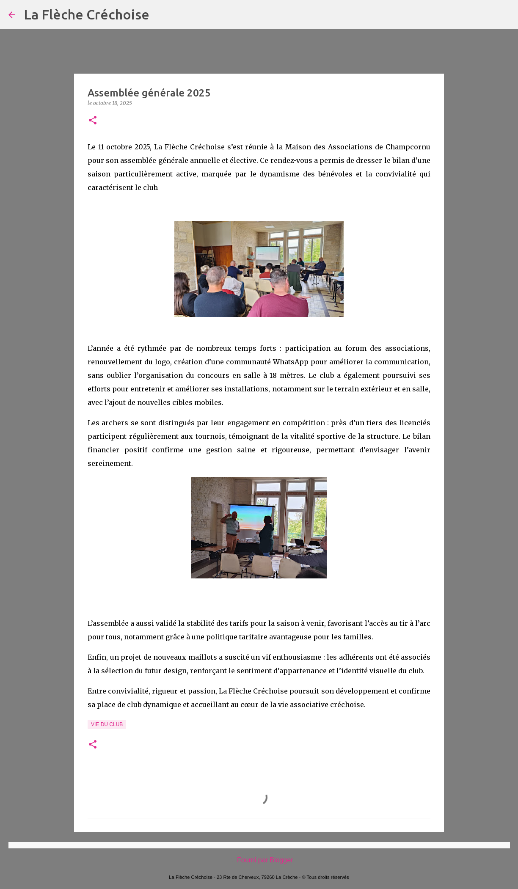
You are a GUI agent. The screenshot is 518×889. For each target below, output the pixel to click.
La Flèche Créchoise (86, 14)
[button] (93, 121)
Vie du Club (107, 724)
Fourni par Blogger (259, 860)
